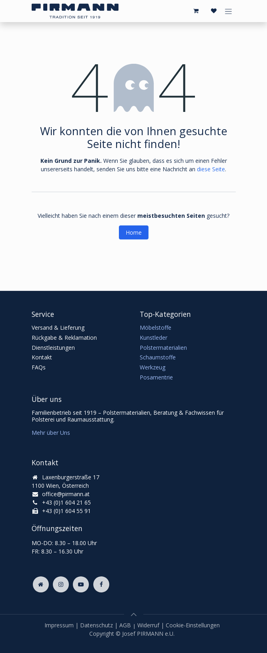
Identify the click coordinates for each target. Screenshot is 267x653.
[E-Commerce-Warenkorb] (196, 11)
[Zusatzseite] (41, 584)
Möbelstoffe (155, 327)
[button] (133, 614)
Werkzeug (152, 367)
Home (134, 232)
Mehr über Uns (51, 432)
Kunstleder (153, 337)
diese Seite (211, 169)
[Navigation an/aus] (228, 11)
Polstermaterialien (163, 347)
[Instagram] (61, 584)
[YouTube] (81, 584)
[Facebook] (101, 584)
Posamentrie (156, 377)
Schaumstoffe (158, 357)
